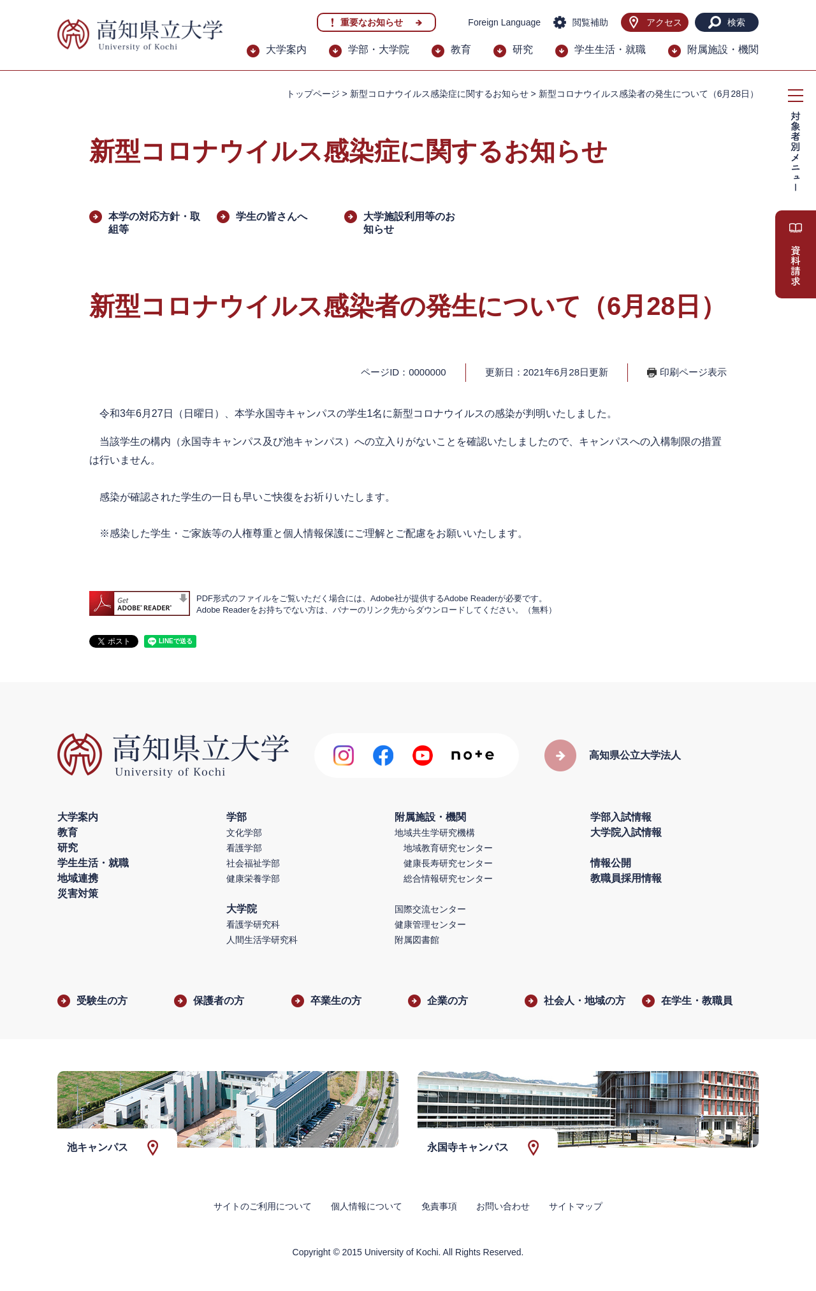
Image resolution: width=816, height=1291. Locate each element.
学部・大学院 (378, 49)
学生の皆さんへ (271, 216)
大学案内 (286, 49)
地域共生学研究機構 (435, 833)
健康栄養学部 (253, 878)
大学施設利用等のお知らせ (409, 223)
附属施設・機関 (723, 49)
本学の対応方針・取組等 (154, 223)
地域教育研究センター (448, 848)
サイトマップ (575, 1206)
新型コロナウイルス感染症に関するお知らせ (439, 94)
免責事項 (439, 1206)
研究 (523, 49)
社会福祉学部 (253, 863)
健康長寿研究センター (448, 863)
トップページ (313, 94)
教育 (461, 49)
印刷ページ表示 (693, 372)
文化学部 (244, 833)
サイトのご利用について (263, 1206)
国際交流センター (430, 909)
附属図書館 (417, 940)
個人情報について (366, 1206)
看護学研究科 (253, 924)
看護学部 (244, 848)
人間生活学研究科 (262, 940)
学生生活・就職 (610, 49)
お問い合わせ (503, 1206)
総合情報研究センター (448, 878)
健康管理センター (430, 924)
